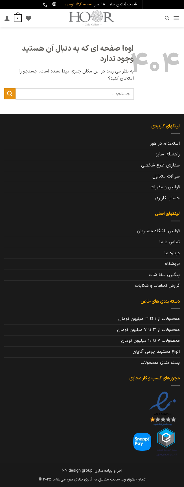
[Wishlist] (28, 18)
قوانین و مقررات (165, 187)
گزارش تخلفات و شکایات (157, 285)
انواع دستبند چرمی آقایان (156, 351)
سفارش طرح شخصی (160, 165)
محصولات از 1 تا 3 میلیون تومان (149, 318)
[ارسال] (10, 93)
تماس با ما (169, 242)
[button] (176, 18)
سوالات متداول (166, 176)
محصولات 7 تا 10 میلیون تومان (150, 340)
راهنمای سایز (168, 154)
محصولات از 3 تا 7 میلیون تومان (148, 329)
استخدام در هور (165, 143)
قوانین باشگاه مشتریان (158, 231)
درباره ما (172, 253)
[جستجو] (167, 18)
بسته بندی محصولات (160, 362)
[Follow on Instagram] (54, 4)
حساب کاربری (167, 198)
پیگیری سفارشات (164, 275)
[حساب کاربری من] (7, 18)
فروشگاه (172, 263)
